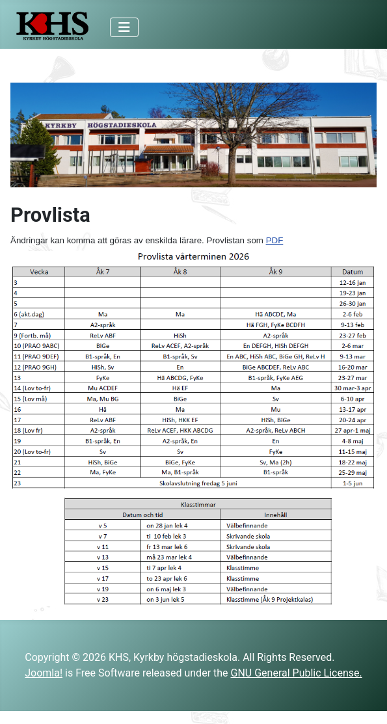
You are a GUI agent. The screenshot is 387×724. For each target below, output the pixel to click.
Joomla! (43, 673)
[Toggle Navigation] (124, 27)
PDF (275, 240)
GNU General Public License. (296, 673)
